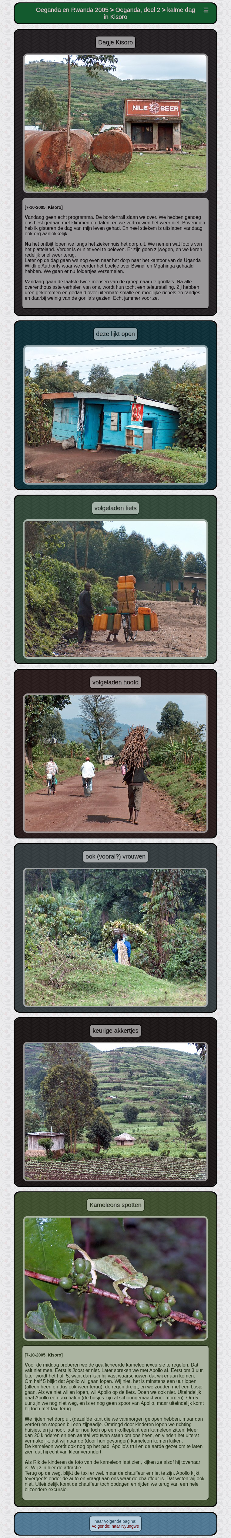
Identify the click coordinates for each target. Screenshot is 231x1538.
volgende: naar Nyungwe (115, 1526)
